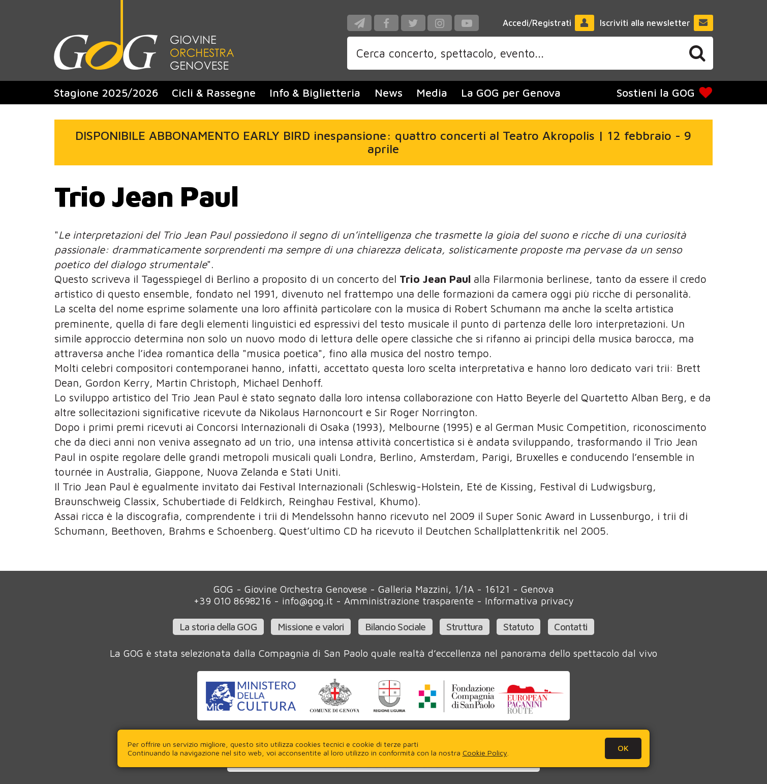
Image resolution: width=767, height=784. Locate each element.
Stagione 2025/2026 (106, 92)
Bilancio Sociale (395, 626)
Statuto (518, 626)
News (389, 92)
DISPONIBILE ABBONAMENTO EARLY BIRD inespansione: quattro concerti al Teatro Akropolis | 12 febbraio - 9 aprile (383, 142)
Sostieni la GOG (665, 92)
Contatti (571, 626)
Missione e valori (311, 626)
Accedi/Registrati (548, 23)
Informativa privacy (529, 600)
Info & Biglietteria (314, 92)
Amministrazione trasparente (409, 600)
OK (623, 747)
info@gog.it (307, 600)
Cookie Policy (485, 752)
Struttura (464, 626)
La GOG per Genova (511, 92)
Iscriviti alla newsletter (656, 23)
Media (431, 92)
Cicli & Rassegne (214, 92)
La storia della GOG (218, 626)
